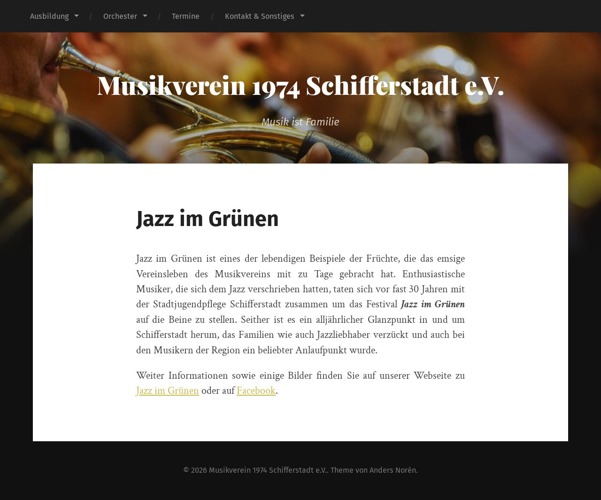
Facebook (256, 391)
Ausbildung (49, 16)
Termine (186, 16)
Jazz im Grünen (167, 391)
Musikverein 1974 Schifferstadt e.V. (300, 85)
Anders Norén (393, 470)
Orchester (120, 16)
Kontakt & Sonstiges (259, 16)
